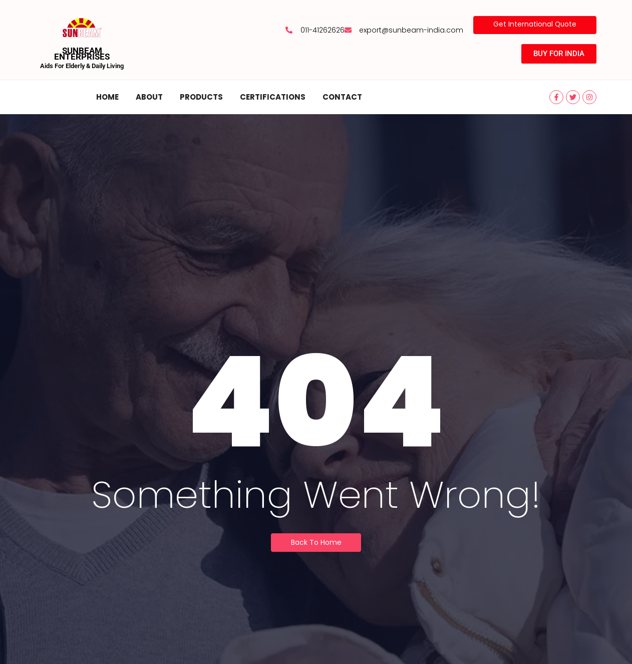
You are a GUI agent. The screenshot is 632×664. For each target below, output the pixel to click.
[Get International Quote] (534, 25)
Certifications (272, 97)
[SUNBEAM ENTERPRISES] (82, 28)
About (149, 97)
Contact (342, 97)
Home (107, 97)
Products (201, 97)
